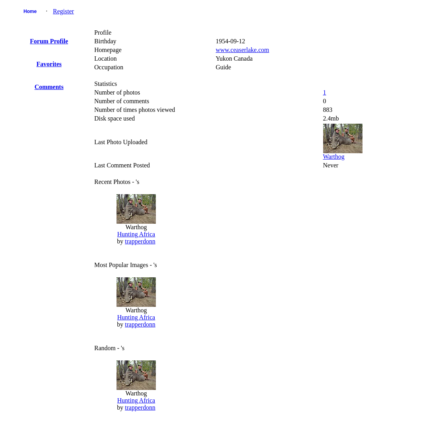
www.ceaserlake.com (242, 49)
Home (30, 11)
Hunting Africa (136, 234)
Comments (49, 87)
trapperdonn (140, 241)
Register (63, 11)
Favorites (49, 64)
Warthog (334, 156)
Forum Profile (49, 41)
